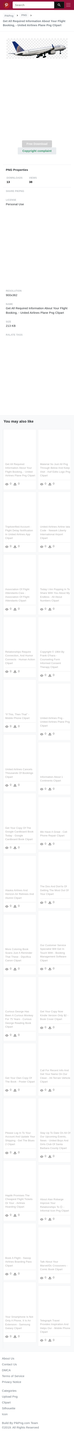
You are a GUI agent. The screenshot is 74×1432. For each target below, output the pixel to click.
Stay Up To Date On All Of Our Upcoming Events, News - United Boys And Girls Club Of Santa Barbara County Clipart (55, 1135)
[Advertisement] (36, 101)
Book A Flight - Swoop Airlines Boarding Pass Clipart (18, 1256)
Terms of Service (13, 1376)
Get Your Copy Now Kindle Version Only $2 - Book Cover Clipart (54, 1011)
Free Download (37, 143)
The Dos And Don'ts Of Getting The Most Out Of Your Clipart (54, 887)
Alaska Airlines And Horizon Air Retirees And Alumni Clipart (19, 891)
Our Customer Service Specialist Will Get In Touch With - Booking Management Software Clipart (53, 949)
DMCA (6, 1370)
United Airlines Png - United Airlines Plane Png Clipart (54, 720)
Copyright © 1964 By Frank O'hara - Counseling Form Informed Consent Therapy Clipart (52, 658)
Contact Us (9, 1364)
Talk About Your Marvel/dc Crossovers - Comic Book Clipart (53, 1259)
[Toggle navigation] (68, 5)
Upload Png (10, 1396)
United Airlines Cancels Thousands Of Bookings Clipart (19, 770)
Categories (9, 1390)
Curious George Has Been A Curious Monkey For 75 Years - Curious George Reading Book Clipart (19, 1015)
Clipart (6, 1402)
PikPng (9, 15)
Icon (5, 1414)
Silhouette (8, 1408)
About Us (8, 1358)
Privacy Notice (11, 1382)
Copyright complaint (37, 150)
